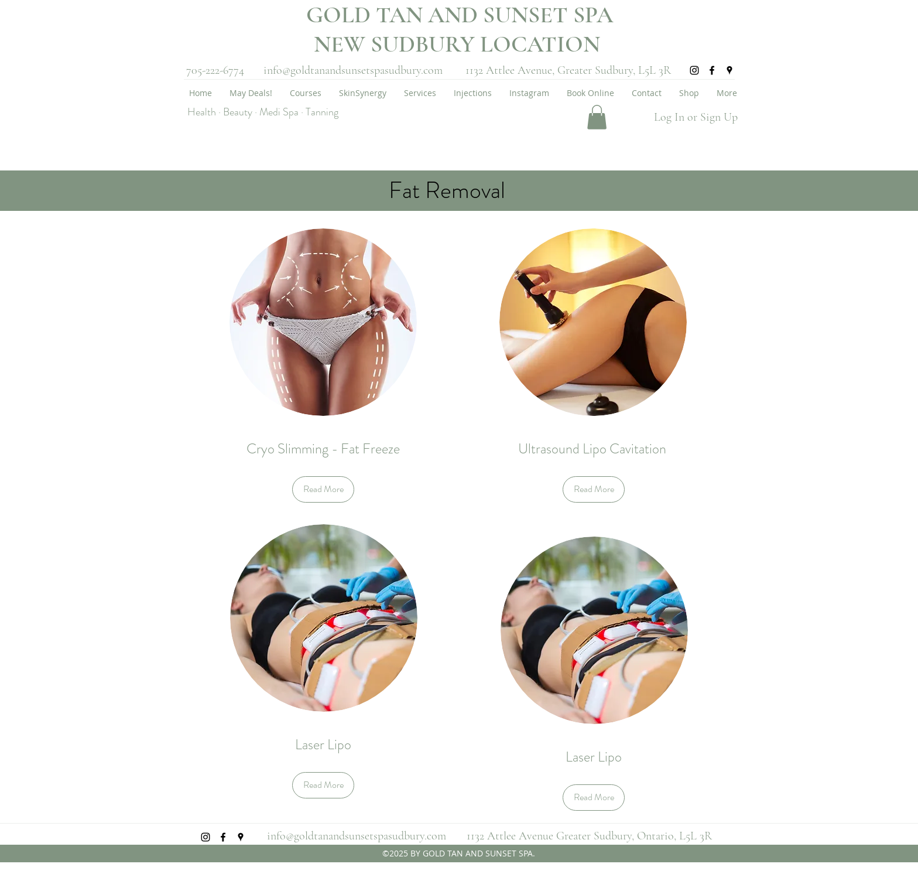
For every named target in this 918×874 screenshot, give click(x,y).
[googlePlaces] (729, 70)
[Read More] (323, 489)
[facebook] (712, 70)
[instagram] (694, 70)
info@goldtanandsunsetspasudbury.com (353, 70)
